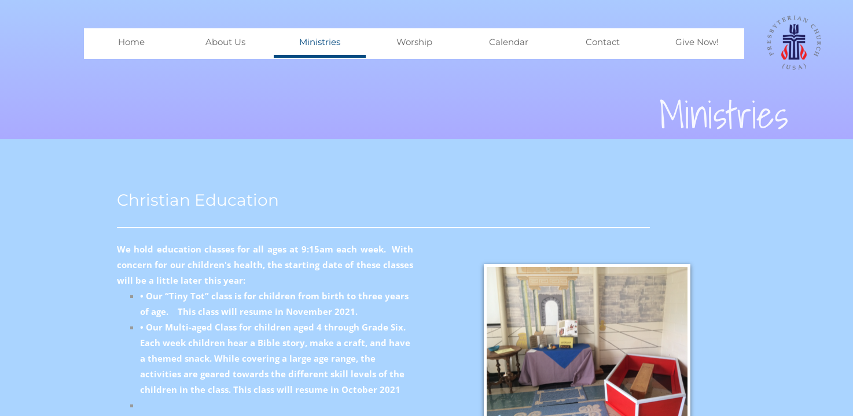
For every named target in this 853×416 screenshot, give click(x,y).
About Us (225, 41)
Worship (414, 41)
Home (131, 41)
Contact (603, 41)
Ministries (319, 41)
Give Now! (697, 41)
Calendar (508, 41)
